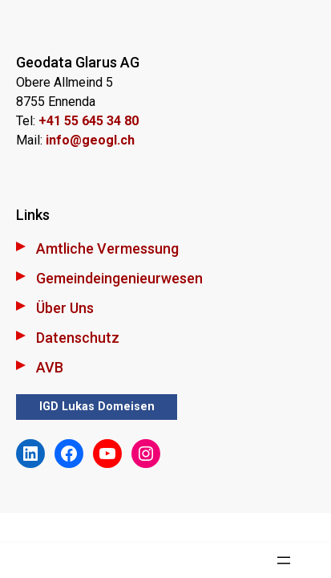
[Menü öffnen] (283, 560)
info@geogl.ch (90, 140)
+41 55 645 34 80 (88, 120)
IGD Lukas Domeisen (97, 406)
